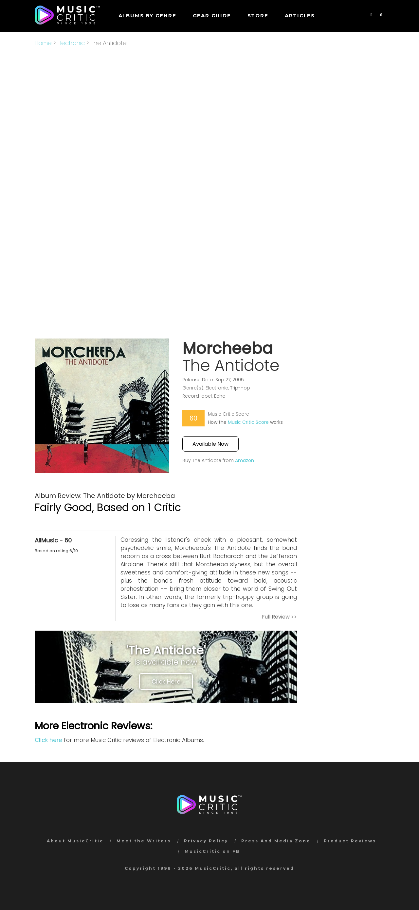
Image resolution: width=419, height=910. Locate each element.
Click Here (166, 681)
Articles (300, 15)
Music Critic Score (248, 422)
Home (43, 43)
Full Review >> (279, 616)
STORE (257, 15)
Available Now (210, 444)
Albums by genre (147, 15)
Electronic (71, 43)
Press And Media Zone (276, 840)
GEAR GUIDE (212, 15)
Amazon (244, 460)
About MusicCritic (75, 840)
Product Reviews (350, 840)
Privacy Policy (206, 840)
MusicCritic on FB (212, 851)
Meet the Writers (144, 840)
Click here (48, 740)
